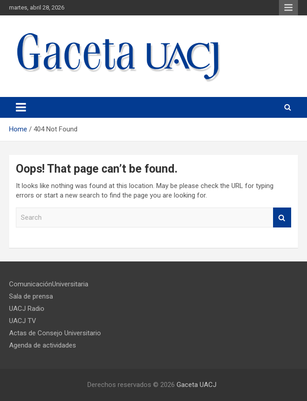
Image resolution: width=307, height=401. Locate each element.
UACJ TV (22, 321)
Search (282, 218)
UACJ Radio (26, 308)
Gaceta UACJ (196, 385)
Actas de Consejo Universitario (55, 333)
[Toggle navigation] (21, 107)
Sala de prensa (31, 296)
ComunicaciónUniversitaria (48, 284)
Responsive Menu (288, 7)
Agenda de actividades (42, 345)
